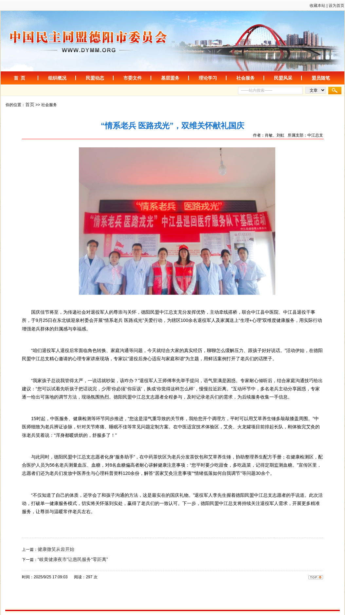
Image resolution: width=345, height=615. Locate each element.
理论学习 (208, 78)
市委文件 (132, 78)
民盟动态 (95, 78)
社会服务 (245, 78)
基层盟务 (170, 78)
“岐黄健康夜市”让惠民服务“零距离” (73, 559)
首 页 (20, 78)
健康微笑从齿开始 (56, 549)
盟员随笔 (321, 78)
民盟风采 (283, 78)
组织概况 (57, 78)
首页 (29, 104)
